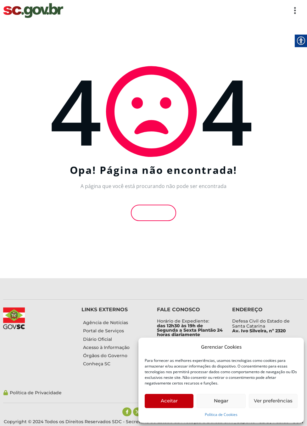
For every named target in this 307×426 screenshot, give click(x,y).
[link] (33, 10)
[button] (183, 10)
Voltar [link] (153, 212)
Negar (221, 401)
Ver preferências (273, 401)
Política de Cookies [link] (221, 414)
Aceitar (169, 401)
